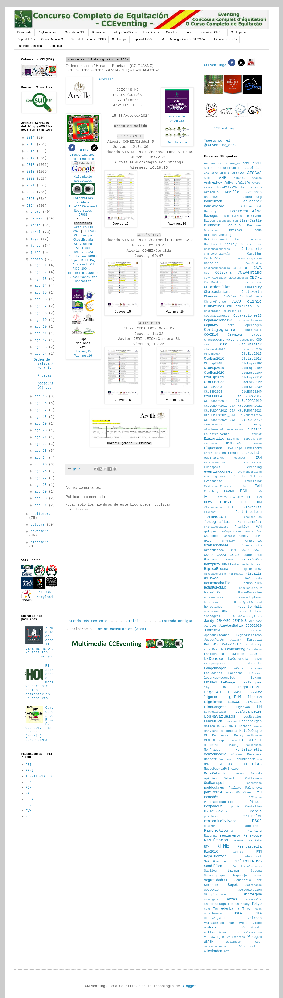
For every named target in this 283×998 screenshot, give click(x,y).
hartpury (212, 564)
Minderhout (213, 745)
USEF (258, 913)
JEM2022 (255, 621)
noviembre (40, 531)
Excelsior (253, 481)
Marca (258, 726)
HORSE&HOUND (215, 588)
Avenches (253, 192)
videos (210, 927)
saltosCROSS (248, 861)
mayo (36, 239)
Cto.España (238, 32)
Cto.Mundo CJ (83, 264)
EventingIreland (250, 471)
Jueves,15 (83, 351)
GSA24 (235, 555)
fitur (232, 507)
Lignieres (213, 702)
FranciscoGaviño (216, 526)
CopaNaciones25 (250, 320)
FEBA (258, 491)
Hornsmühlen (252, 583)
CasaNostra (253, 263)
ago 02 (42, 272)
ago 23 (42, 451)
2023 (31, 199)
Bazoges (211, 216)
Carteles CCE (83, 227)
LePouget (229, 682)
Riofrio (237, 851)
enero (37, 212)
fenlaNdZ (236, 497)
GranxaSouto (252, 545)
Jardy (209, 621)
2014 (31, 138)
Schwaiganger (215, 875)
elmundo (256, 443)
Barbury (210, 211)
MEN (207, 740)
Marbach (245, 726)
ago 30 (42, 498)
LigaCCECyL (250, 687)
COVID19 (211, 335)
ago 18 (42, 417)
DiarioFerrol (214, 429)
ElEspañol (211, 443)
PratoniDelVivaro (220, 821)
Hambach (210, 559)
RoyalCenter (215, 856)
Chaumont (212, 296)
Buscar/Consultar (83, 277)
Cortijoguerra (220, 330)
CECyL (256, 277)
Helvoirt (248, 564)
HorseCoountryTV (250, 588)
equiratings (214, 458)
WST (226, 951)
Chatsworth (251, 292)
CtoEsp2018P (252, 363)
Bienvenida (24, 32)
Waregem (255, 937)
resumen (239, 840)
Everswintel (214, 481)
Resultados (99, 32)
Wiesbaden (213, 951)
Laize (257, 659)
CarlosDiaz (213, 258)
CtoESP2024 (213, 391)
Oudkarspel (214, 783)
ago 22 (42, 444)
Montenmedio (215, 754)
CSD (259, 339)
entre (208, 453)
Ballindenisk (251, 206)
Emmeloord (253, 448)
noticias (252, 764)
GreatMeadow (214, 550)
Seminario (242, 880)
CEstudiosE (253, 282)
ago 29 (42, 492)
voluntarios (236, 937)
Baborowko (212, 197)
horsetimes (213, 607)
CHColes (230, 296)
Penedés (211, 797)
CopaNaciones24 (218, 320)
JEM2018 (240, 621)
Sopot (233, 885)
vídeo (257, 923)
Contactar (56, 46)
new (259, 759)
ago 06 (42, 299)
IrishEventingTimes (247, 616)
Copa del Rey (26, 39)
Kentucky (253, 644)
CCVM (207, 278)
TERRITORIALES (38, 776)
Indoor (256, 611)
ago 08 (42, 313)
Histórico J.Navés (225, 39)
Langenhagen (215, 668)
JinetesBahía (231, 626)
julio (37, 252)
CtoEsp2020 (214, 373)
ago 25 (42, 464)
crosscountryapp (219, 339)
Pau (259, 792)
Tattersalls (253, 899)
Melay (238, 735)
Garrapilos (253, 531)
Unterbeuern (213, 913)
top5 (207, 909)
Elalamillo (214, 439)
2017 (31, 158)
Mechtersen (221, 735)
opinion (210, 778)
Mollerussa (253, 745)
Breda (257, 230)
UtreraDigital (214, 918)
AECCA (224, 173)
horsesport (212, 602)
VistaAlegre (214, 937)
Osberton (231, 778)
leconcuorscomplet (219, 678)
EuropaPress (253, 462)
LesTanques (252, 682)
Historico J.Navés (83, 273)
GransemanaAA (216, 545)
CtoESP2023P (252, 387)
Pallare (234, 788)
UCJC (258, 909)
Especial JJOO (142, 39)
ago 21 (42, 437)
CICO (236, 301)
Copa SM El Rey (83, 260)
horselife (212, 592)
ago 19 (42, 423)
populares (211, 816)
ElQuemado (213, 448)
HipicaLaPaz (252, 569)
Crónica (235, 335)
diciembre (40, 542)
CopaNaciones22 (217, 316)
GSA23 (221, 555)
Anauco (257, 178)
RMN (259, 852)
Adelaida (253, 168)
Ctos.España (83, 240)
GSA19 (231, 550)
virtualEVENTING (250, 932)
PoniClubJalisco (217, 811)
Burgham (210, 244)
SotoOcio (211, 890)
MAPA (232, 726)
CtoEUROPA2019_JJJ (219, 406)
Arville (232, 192)
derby (257, 424)
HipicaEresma (216, 569)
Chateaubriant (217, 292)
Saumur (234, 871)
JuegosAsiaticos (248, 635)
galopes (210, 531)
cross (257, 335)
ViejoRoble (251, 927)
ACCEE (257, 163)
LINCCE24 (253, 702)
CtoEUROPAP (251, 420)
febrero (39, 218)
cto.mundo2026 (251, 349)
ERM (259, 458)
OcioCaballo (215, 773)
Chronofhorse (215, 301)
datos (237, 424)
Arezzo (256, 187)
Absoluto (83, 248)
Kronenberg (235, 649)
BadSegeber (251, 201)
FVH (28, 811)
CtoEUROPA (213, 396)
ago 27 (42, 478)
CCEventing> (216, 65)
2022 (31, 192)
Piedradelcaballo (218, 802)
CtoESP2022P (252, 382)
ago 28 (42, 485)
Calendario (83, 177)
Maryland (211, 731)
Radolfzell (253, 826)
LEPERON (210, 682)
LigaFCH (234, 692)
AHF (222, 177)
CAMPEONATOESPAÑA (217, 253)
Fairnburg (211, 491)
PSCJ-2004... (83, 268)
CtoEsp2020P (252, 373)
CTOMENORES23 (214, 424)
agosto (38, 259)
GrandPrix (253, 541)
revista (255, 840)
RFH (207, 847)
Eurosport (212, 467)
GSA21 (257, 550)
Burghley (228, 244)
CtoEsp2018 (213, 363)
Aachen (209, 163)
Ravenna (210, 835)
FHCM (258, 497)
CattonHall (242, 268)
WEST (258, 941)
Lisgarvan (241, 707)
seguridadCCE (216, 880)
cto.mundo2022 (214, 349)
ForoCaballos (252, 517)
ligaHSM (255, 697)
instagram (212, 616)
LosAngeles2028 (215, 711)
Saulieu (210, 871)
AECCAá (254, 173)
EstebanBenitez (215, 462)
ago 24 (42, 458)
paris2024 (213, 792)
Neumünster (246, 759)
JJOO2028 (255, 630)
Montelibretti (248, 750)
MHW (234, 740)
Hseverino (211, 611)
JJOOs (74, 231)
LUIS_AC (231, 721)
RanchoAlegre (218, 830)
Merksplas (221, 740)
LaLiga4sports (214, 663)
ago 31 (42, 505)
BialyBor (254, 216)
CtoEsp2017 (251, 359)
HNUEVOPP (211, 578)
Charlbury (253, 287)
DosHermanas (234, 429)
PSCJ (257, 821)
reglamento (230, 835)
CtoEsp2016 (214, 359)
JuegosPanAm (214, 640)
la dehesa (254, 649)
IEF (233, 611)
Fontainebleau (248, 512)
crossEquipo (245, 339)
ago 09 (42, 320)
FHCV (208, 502)
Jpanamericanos (217, 635)
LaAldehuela (214, 654)
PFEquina (255, 797)
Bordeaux (254, 225)
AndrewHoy (213, 183)
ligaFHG (211, 697)
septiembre (41, 514)
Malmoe (222, 726)
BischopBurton (227, 220)
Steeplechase (215, 894)
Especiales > (151, 32)
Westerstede (250, 946)
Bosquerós (211, 230)
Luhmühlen (213, 721)
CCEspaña (223, 273)
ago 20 (42, 430)
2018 (31, 165)
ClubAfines (214, 306)
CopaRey (211, 325)
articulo (211, 192)
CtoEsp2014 (212, 354)
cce (207, 273)
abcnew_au (232, 163)
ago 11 (42, 333)
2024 (31, 206)
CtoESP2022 (214, 382)
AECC (214, 173)
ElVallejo (234, 448)
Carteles (171, 32)
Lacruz (256, 654)
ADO (206, 173)
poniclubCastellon (246, 806)
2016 (31, 151)
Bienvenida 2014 (83, 155)
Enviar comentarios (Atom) (121, 629)
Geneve (244, 536)
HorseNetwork (214, 597)
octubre (39, 525)
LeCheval (255, 673)
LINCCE (234, 702)
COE (230, 306)
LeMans (256, 678)
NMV (207, 764)
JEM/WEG (90, 231)
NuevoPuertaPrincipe (221, 769)
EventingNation (247, 476)
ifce (243, 611)
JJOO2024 (212, 630)
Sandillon (213, 866)
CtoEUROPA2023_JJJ (219, 415)
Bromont (256, 239)
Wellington (234, 941)
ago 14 (42, 354)
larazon (255, 668)
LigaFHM (232, 697)
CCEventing (224, 128)
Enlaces (188, 32)
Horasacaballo (217, 583)
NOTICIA (226, 764)
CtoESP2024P (252, 391)
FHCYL (30, 799)
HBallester (231, 564)
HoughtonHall (250, 607)
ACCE (246, 163)
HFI (259, 564)
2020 (31, 178)
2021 (31, 185)
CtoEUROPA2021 (250, 406)
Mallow (209, 726)
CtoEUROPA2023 (250, 410)
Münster (237, 754)
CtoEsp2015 (251, 354)
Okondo (256, 773)
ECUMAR (257, 434)
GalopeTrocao (231, 531)
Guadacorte (253, 555)
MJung (234, 745)
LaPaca (237, 668)
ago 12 (42, 340)
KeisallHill (232, 644)
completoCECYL (248, 306)
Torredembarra (226, 909)
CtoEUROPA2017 (248, 396)
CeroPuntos (213, 282)
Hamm (229, 559)
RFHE (29, 771)
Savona (256, 871)
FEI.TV (222, 497)
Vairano (255, 918)
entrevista (251, 453)
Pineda (256, 802)
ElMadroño (234, 443)
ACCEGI (209, 168)
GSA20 (244, 550)
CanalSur (254, 254)
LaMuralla (253, 663)
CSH (206, 344)
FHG (243, 502)
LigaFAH (212, 692)
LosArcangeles (248, 712)
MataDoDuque (250, 731)
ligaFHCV (254, 692)
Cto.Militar (250, 344)
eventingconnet (218, 472)
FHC (28, 805)
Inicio (134, 621)
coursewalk (253, 330)
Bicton (209, 221)
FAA (243, 486)
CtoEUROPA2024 (251, 415)
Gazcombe (229, 536)
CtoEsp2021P (252, 377)
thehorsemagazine (218, 904)
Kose (207, 649)
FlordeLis (253, 507)
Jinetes (210, 626)
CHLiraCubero (251, 296)
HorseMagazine (250, 592)
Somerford (212, 885)
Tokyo (257, 904)
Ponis (256, 811)
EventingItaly (214, 476)
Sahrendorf (253, 856)
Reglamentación (48, 32)
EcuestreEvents (217, 434)
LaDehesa (214, 659)
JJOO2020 (253, 626)
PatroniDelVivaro (239, 792)
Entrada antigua (177, 621)
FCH (28, 816)
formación (215, 517)
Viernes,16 (83, 356)
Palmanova (253, 788)
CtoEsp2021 (214, 377)
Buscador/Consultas (30, 46)
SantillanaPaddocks (247, 866)
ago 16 (42, 403)
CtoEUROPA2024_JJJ (219, 420)
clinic (254, 301)
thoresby (242, 904)
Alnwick (239, 178)
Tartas (231, 899)
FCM (28, 788)
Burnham (246, 244)
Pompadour (213, 806)
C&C (259, 244)
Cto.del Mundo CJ (52, 39)
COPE (231, 325)
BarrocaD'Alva (246, 211)
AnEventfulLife (237, 183)
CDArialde (219, 278)
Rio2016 (211, 852)
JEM (161, 39)
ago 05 (42, 293)
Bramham (235, 230)
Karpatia (254, 640)
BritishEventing (217, 235)
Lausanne (235, 673)
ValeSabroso (214, 923)
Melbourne (254, 735)
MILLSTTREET (250, 740)
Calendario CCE (75, 32)
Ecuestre (253, 429)
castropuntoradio (217, 268)
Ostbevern (253, 778)
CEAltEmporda (238, 278)
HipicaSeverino (215, 574)
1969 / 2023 (83, 252)
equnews (239, 458)
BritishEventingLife (221, 239)
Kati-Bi (211, 644)
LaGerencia (238, 659)
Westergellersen (216, 946)
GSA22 (208, 555)
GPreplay (228, 541)
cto (223, 344)
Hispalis (253, 574)
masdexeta (229, 731)
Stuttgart (211, 899)
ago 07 (42, 306)
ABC (220, 163)
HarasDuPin (251, 559)
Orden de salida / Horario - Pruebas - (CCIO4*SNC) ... (43, 374)
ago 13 (42, 347)
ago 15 (42, 396)
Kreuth (217, 649)
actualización (229, 168)
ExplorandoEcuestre (218, 486)
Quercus (209, 826)
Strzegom (252, 894)
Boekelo (233, 225)
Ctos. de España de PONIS (88, 39)
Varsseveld (238, 923)
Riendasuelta (250, 847)
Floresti (210, 512)
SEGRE (258, 875)
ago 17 (42, 410)
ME (206, 735)
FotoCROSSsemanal (83, 206)
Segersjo (240, 875)
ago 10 (42, 326)
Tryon (247, 909)
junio (37, 246)
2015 (31, 144)
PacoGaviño (253, 783)
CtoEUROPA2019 (248, 401)
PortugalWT (251, 816)
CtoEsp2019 (214, 368)
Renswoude (253, 835)
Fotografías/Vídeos (125, 32)
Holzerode (253, 578)
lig (206, 687)
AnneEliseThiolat (231, 187)
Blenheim (212, 225)
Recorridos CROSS (212, 32)
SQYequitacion (250, 890)
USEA (238, 913)
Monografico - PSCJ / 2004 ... (189, 39)
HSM (225, 611)
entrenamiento (227, 453)
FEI (28, 765)
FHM (28, 782)
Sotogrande (253, 885)
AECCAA (238, 173)
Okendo (239, 773)
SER (259, 880)
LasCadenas (213, 673)
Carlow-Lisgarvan (249, 258)
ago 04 (42, 286)
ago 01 (42, 265)
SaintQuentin (215, 861)
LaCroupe (237, 654)
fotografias (217, 522)
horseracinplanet (249, 597)
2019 (31, 172)
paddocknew (214, 788)
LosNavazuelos (220, 716)
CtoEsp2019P (252, 368)
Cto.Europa (119, 39)
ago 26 (42, 471)
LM (259, 707)
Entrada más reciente (87, 621)
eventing (254, 467)
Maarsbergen (250, 721)
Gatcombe (211, 536)
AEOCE (208, 178)
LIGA (223, 687)
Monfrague (212, 750)
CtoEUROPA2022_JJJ (219, 410)
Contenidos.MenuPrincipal (223, 311)
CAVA (258, 268)
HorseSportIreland (248, 602)
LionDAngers (215, 707)
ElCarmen (234, 439)
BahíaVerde (214, 206)
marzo (37, 225)
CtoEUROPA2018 (216, 401)
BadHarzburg (252, 197)
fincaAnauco (213, 507)
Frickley (242, 526)
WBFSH (208, 942)
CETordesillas (217, 287)
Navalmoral (227, 759)
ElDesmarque (253, 439)
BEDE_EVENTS (233, 216)
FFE (248, 497)
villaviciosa (215, 932)
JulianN (235, 639)
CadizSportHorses (217, 249)
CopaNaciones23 (247, 316)
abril (37, 232)
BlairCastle (250, 221)
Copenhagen (253, 325)
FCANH (229, 491)
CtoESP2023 (213, 387)
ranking (255, 831)
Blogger (189, 986)
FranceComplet (248, 522)
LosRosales (253, 717)
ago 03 (42, 279)
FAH (28, 793)
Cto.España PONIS (83, 256)
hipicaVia (236, 574)
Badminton (213, 201)
